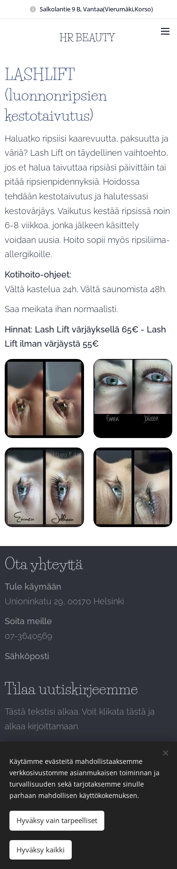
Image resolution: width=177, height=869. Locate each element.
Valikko (165, 31)
